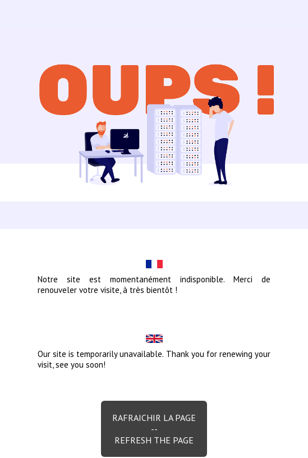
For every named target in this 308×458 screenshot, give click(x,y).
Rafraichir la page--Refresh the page (154, 429)
